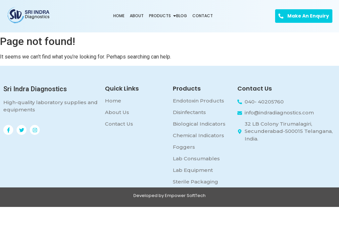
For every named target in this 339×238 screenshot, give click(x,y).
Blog (181, 16)
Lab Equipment (193, 170)
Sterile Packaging (195, 181)
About (137, 16)
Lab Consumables (196, 158)
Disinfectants (189, 112)
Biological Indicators (199, 124)
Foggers (184, 147)
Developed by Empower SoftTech (169, 195)
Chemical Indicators (198, 135)
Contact (202, 16)
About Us (117, 112)
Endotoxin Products (198, 101)
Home (118, 16)
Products (160, 16)
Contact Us (119, 124)
